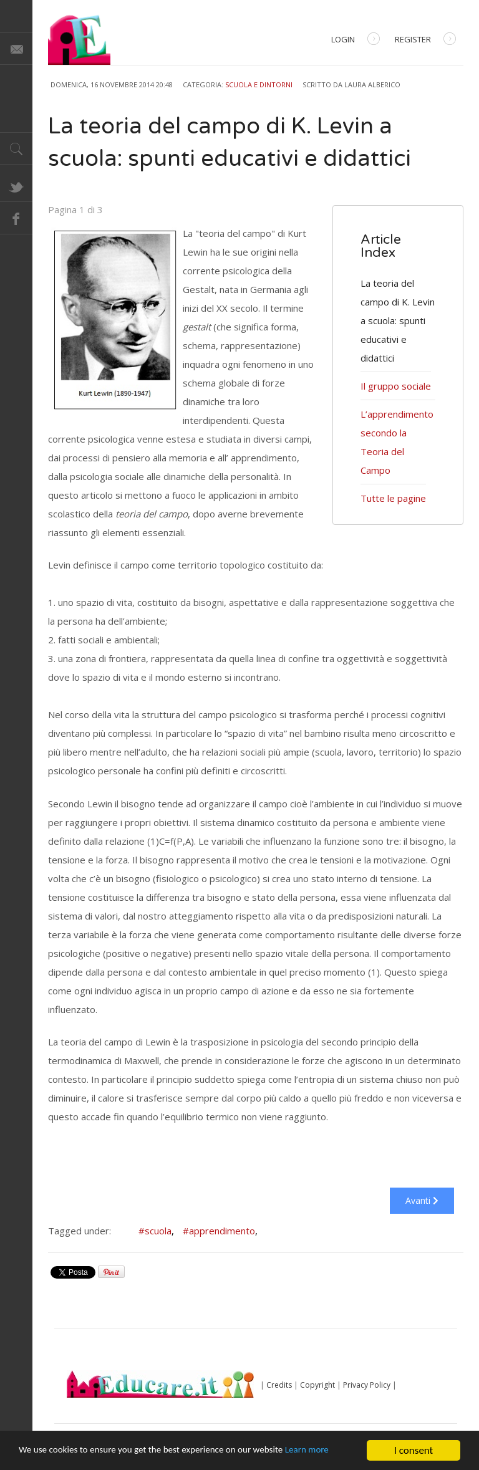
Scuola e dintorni (259, 84)
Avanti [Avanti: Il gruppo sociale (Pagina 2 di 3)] (421, 1200)
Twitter (16, 186)
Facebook (16, 218)
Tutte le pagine (393, 498)
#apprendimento (220, 1230)
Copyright (317, 1385)
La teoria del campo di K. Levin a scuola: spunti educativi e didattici (397, 320)
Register (425, 40)
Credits (279, 1385)
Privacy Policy (366, 1385)
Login (355, 40)
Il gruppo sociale (395, 386)
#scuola (156, 1230)
